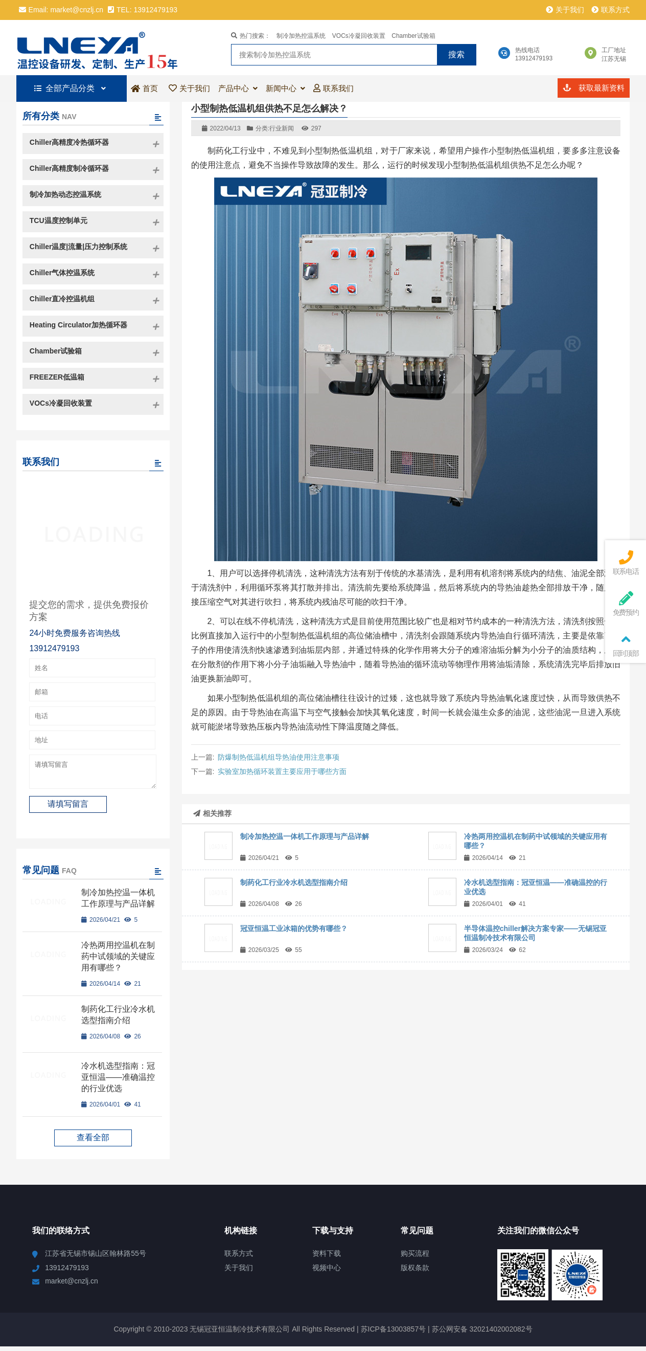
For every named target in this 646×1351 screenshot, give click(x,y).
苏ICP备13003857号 (392, 1334)
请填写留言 (92, 774)
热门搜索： (250, 35)
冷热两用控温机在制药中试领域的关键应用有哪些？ (118, 961)
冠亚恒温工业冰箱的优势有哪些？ (294, 928)
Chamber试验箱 (413, 35)
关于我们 (565, 10)
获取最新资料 (594, 87)
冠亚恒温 (102, 47)
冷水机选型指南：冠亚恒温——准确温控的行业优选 (118, 1081)
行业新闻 (281, 128)
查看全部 (93, 1142)
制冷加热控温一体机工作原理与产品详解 (304, 836)
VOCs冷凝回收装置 (358, 35)
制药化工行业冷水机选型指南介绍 (294, 882)
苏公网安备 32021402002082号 (482, 1334)
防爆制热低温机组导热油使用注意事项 (278, 757)
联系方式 (610, 10)
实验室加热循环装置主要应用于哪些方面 (282, 771)
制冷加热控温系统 (301, 35)
